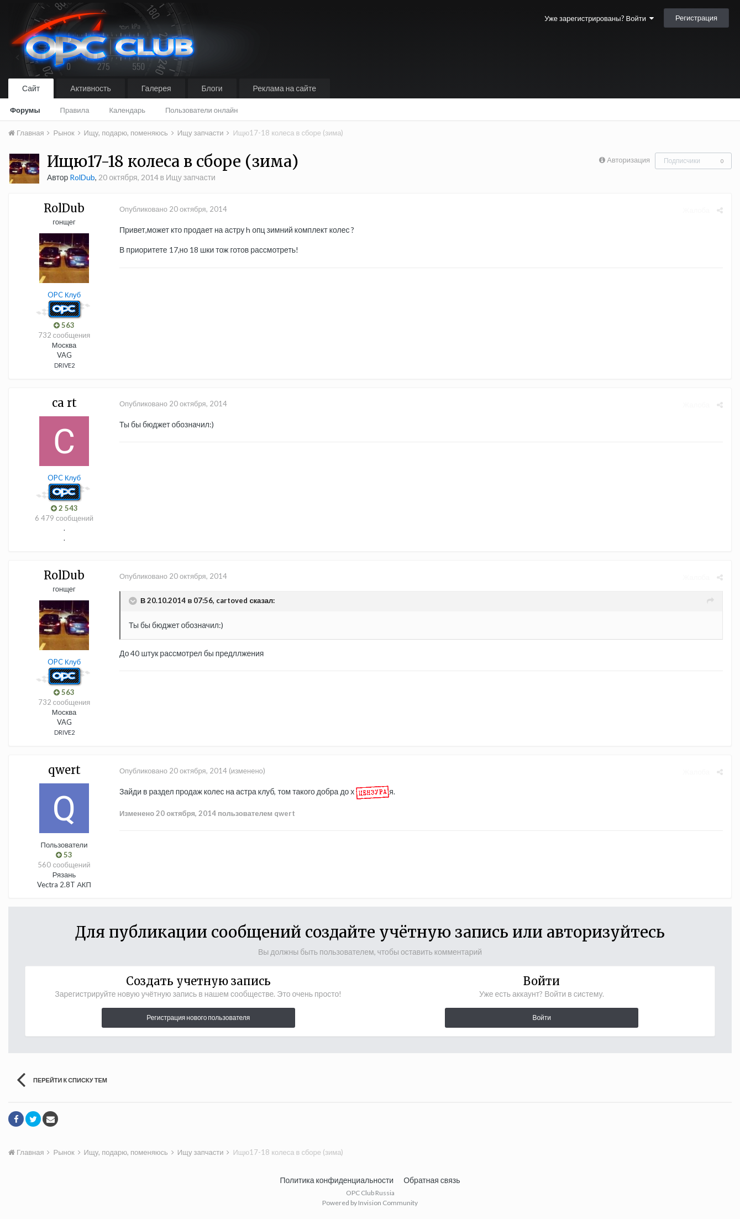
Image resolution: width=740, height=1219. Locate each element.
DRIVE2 (64, 365)
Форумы (25, 110)
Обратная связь (431, 1180)
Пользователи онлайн (201, 110)
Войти (541, 1017)
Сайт (31, 88)
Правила (75, 110)
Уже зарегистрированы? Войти (599, 18)
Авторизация (628, 159)
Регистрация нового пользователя (198, 1017)
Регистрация (696, 17)
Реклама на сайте (284, 88)
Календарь (127, 110)
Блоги (212, 88)
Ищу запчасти (191, 177)
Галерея (156, 88)
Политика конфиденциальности (337, 1180)
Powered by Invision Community (370, 1203)
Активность (90, 88)
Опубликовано (173, 209)
